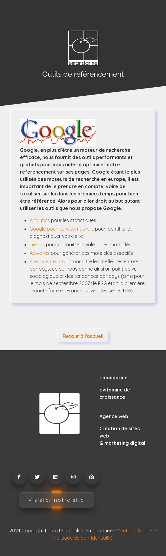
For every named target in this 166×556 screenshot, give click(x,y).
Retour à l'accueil (83, 336)
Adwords (40, 253)
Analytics (40, 220)
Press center (43, 261)
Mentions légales (135, 531)
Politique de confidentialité (83, 538)
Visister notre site (56, 500)
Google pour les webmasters (62, 229)
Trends (37, 244)
